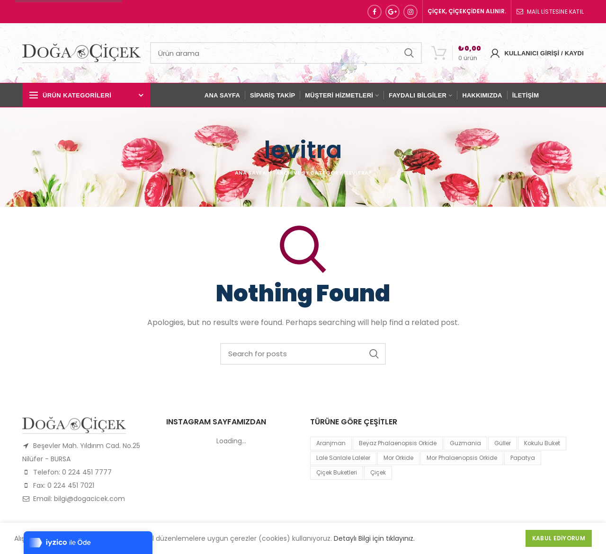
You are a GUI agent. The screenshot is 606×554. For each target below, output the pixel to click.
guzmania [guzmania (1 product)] (465, 443)
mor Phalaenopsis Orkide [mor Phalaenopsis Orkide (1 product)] (462, 458)
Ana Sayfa (250, 172)
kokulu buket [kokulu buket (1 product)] (542, 443)
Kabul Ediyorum (558, 538)
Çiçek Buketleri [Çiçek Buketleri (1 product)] (336, 472)
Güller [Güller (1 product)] (502, 443)
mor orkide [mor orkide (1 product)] (398, 458)
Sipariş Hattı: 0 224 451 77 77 (68, 12)
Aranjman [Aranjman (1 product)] (331, 443)
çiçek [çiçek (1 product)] (378, 472)
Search (409, 53)
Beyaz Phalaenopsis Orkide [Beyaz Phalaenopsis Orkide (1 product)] (398, 443)
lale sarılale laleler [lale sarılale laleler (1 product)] (343, 458)
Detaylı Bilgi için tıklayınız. (374, 538)
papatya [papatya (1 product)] (522, 458)
